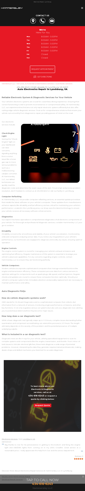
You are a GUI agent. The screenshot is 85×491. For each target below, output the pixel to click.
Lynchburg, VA (29, 439)
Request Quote (42, 405)
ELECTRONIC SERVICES (64, 84)
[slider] (78, 459)
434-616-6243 (23, 87)
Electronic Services (10, 439)
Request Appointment (42, 69)
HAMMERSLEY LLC (8, 84)
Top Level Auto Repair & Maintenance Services (35, 84)
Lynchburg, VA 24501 (58, 87)
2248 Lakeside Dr (39, 87)
